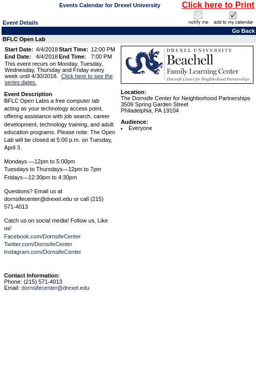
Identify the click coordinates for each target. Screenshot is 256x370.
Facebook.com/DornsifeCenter (42, 236)
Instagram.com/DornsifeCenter (42, 252)
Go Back (243, 31)
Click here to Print (218, 4)
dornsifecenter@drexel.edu (55, 288)
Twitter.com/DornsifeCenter (38, 244)
